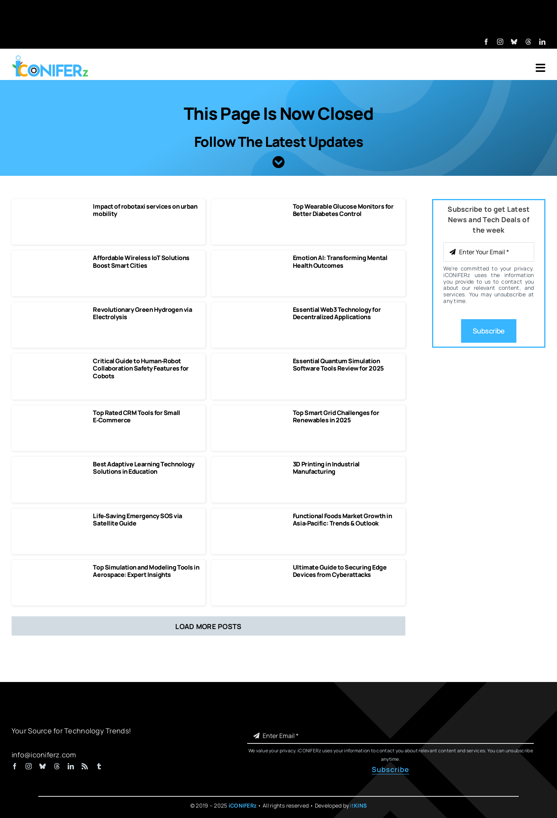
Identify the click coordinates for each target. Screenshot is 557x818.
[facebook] (486, 42)
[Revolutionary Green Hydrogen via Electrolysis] (51, 309)
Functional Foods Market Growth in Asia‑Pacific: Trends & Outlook (342, 519)
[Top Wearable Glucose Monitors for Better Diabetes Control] (251, 206)
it (358, 805)
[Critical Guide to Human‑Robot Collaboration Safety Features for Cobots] (51, 361)
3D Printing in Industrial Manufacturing (326, 468)
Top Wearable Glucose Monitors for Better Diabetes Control (343, 210)
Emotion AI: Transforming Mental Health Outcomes (340, 261)
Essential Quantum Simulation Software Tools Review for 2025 (338, 364)
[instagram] (500, 42)
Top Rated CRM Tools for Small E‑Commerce (136, 416)
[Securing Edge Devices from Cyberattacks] (251, 567)
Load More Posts (208, 626)
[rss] (85, 766)
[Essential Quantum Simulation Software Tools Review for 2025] (251, 361)
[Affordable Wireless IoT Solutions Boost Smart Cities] (51, 257)
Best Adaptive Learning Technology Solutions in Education (143, 468)
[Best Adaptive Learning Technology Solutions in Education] (51, 464)
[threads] (528, 42)
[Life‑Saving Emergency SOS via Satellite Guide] (51, 515)
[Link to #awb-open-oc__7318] (540, 68)
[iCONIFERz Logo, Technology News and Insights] (50, 58)
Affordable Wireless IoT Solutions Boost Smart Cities (141, 261)
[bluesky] (514, 42)
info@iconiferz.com (44, 754)
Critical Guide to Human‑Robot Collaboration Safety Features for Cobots (140, 368)
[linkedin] (542, 42)
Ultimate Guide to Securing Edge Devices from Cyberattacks (339, 571)
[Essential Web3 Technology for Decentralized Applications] (251, 309)
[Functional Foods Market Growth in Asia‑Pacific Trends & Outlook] (251, 515)
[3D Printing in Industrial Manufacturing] (251, 464)
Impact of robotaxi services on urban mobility (145, 210)
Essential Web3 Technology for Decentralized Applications (337, 313)
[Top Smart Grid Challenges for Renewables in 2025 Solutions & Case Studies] (251, 412)
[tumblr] (99, 766)
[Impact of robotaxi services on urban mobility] (51, 206)
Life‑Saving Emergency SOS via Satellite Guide (137, 519)
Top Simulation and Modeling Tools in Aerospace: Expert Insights (146, 571)
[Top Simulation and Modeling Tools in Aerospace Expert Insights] (51, 567)
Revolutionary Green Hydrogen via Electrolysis (142, 313)
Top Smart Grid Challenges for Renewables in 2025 (336, 416)
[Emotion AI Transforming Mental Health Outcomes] (251, 257)
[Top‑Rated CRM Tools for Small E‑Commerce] (51, 412)
